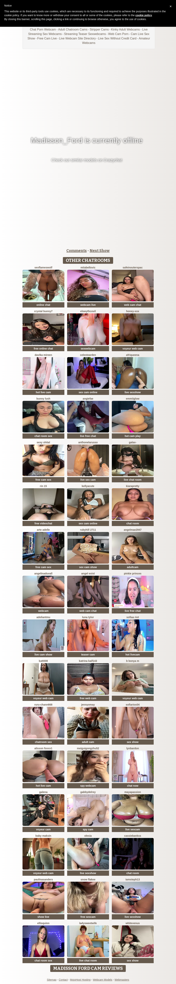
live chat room (133, 479)
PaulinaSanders (43, 879)
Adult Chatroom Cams (72, 29)
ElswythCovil (88, 311)
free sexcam (88, 916)
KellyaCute (88, 486)
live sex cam (88, 479)
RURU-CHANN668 (43, 704)
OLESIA (88, 835)
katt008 (43, 660)
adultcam (132, 567)
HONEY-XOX (132, 311)
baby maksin (43, 835)
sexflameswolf (43, 267)
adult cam (88, 742)
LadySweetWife (88, 923)
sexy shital (43, 442)
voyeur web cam (133, 348)
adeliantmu (43, 617)
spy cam (88, 829)
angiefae (88, 398)
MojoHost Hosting (80, 979)
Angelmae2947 (133, 529)
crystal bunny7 (43, 311)
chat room (132, 523)
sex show (132, 742)
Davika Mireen (43, 354)
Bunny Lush (43, 398)
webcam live (88, 304)
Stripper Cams (99, 29)
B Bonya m (132, 660)
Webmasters (122, 979)
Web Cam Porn (118, 34)
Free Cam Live (47, 38)
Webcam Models (102, 979)
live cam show (43, 654)
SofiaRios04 (133, 704)
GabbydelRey (88, 792)
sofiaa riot (133, 617)
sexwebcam (88, 348)
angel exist (88, 573)
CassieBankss (132, 835)
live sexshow (133, 392)
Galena (43, 792)
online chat (43, 304)
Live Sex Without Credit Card (117, 38)
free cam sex (43, 479)
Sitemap (51, 979)
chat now (132, 785)
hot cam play (133, 436)
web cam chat (132, 304)
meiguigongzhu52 (88, 748)
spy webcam (88, 785)
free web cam (88, 698)
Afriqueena (132, 354)
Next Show (100, 250)
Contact (63, 979)
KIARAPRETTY (132, 486)
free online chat (43, 348)
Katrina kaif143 (88, 660)
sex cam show (88, 567)
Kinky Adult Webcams (125, 29)
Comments (76, 250)
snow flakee (88, 879)
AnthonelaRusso (88, 442)
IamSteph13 (132, 879)
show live (43, 916)
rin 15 (43, 486)
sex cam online (88, 392)
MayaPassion (132, 792)
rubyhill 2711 (88, 529)
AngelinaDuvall (43, 573)
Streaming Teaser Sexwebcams (85, 34)
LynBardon (132, 748)
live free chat (88, 436)
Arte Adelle (43, 529)
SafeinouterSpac (133, 267)
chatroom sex (43, 742)
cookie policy (143, 15)
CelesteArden (88, 354)
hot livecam (132, 654)
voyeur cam (43, 829)
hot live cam (43, 392)
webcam (43, 610)
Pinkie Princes (132, 573)
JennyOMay (88, 704)
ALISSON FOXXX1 (43, 748)
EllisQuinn (43, 923)
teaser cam (88, 654)
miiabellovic (88, 267)
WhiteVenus (133, 923)
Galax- (132, 442)
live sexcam (132, 829)
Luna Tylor (88, 617)
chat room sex (43, 436)
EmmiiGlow (132, 398)
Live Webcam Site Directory (77, 38)
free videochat (43, 523)
